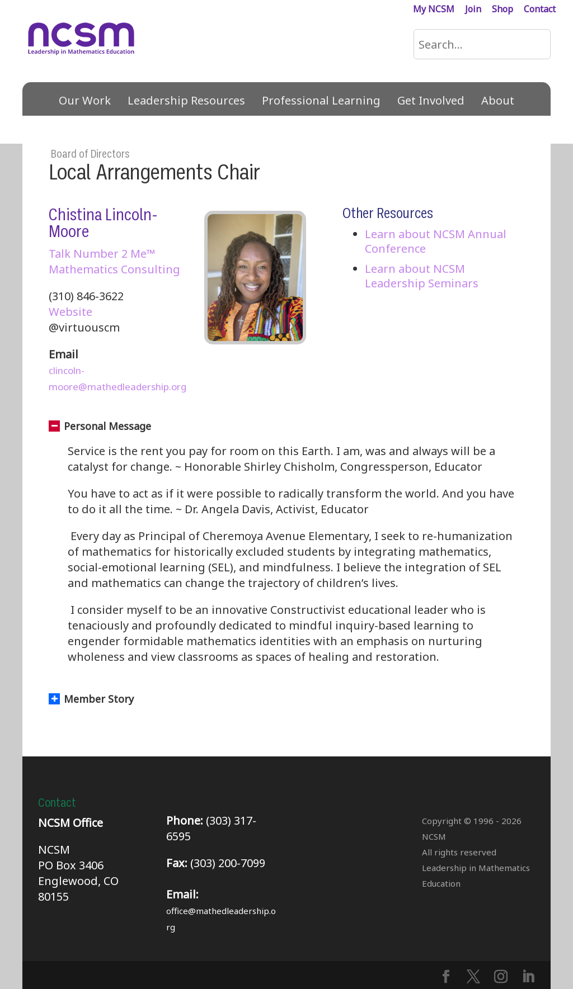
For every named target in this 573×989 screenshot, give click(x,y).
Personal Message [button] (100, 426)
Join (473, 9)
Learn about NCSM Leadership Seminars (421, 276)
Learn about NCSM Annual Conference (435, 241)
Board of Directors (90, 154)
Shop (502, 9)
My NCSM (433, 9)
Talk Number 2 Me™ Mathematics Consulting (114, 261)
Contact (540, 9)
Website (70, 311)
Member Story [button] (91, 699)
